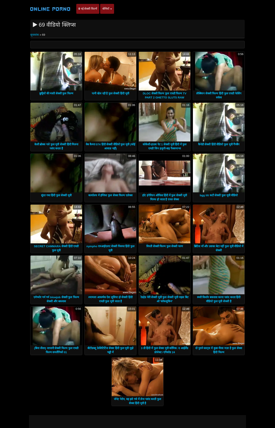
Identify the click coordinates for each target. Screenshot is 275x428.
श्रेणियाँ (107, 8)
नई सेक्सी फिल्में (87, 8)
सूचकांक (35, 34)
